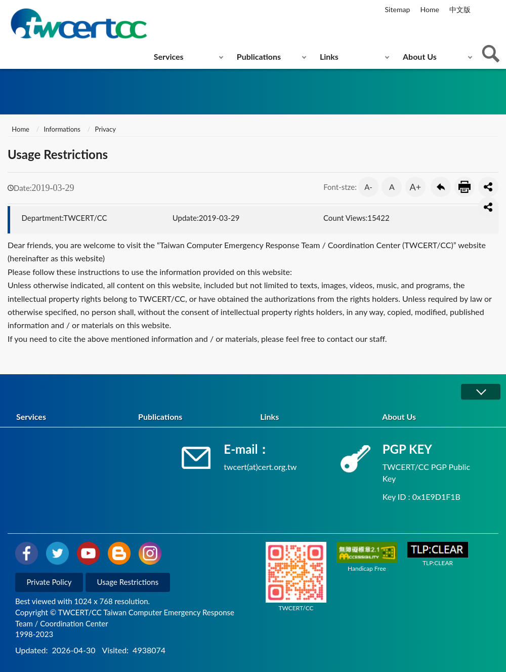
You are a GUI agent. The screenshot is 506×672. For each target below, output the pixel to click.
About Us (420, 56)
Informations (62, 129)
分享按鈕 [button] (488, 187)
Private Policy (49, 581)
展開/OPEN (480, 392)
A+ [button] (415, 186)
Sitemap (397, 9)
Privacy (105, 129)
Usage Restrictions (128, 581)
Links (329, 56)
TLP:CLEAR (437, 554)
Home (429, 9)
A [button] (392, 186)
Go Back (441, 187)
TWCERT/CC (296, 577)
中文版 (460, 9)
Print (464, 187)
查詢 (491, 53)
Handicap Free (366, 557)
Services (169, 56)
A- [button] (368, 186)
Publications (259, 56)
